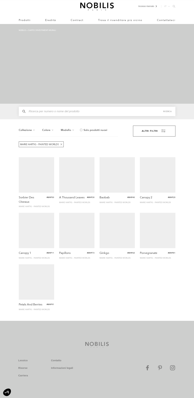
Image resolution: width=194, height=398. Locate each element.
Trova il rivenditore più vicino (120, 20)
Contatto (56, 360)
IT (165, 6)
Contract (77, 20)
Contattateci (166, 20)
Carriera (23, 375)
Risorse (22, 367)
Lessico (23, 360)
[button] (7, 392)
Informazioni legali (62, 367)
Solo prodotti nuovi (95, 130)
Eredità (50, 20)
